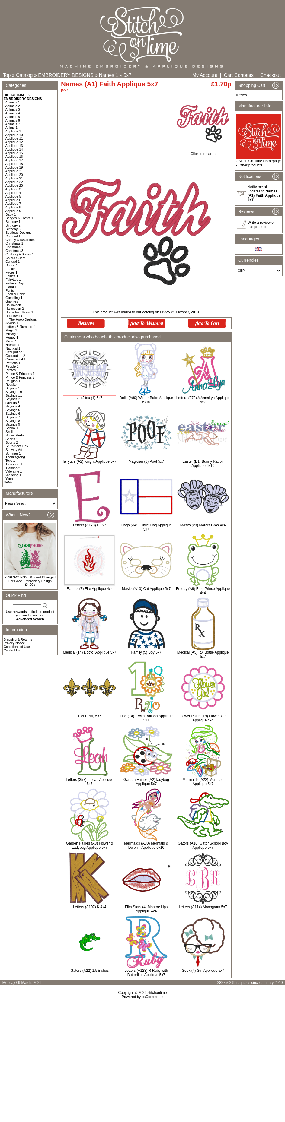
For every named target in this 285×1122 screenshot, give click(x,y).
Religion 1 (12, 381)
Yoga (9, 478)
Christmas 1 (14, 243)
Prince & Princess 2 (19, 377)
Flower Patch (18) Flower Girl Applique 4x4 (202, 718)
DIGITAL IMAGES (17, 95)
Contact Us (12, 650)
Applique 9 (13, 211)
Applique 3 (13, 189)
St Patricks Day (16, 446)
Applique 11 (14, 138)
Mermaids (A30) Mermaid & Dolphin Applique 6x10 (146, 845)
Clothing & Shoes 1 (19, 254)
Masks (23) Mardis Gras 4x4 (203, 525)
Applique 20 (14, 174)
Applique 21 (14, 178)
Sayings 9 (12, 424)
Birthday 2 (13, 225)
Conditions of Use (17, 646)
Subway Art (13, 450)
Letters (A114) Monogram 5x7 (203, 907)
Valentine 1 (13, 471)
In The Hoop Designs (21, 319)
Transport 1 (13, 464)
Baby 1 (10, 214)
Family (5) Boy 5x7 (146, 652)
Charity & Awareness (20, 240)
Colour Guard (15, 258)
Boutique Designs (18, 232)
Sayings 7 (12, 417)
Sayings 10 (13, 392)
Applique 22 (14, 182)
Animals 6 (12, 120)
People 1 (11, 366)
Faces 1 (11, 272)
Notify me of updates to (264, 193)
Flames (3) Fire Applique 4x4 (89, 589)
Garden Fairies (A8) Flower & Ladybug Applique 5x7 (89, 845)
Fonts (9, 290)
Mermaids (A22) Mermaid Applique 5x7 (202, 782)
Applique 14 (14, 149)
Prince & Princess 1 (19, 374)
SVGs (8, 482)
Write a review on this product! (261, 224)
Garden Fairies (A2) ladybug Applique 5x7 (146, 782)
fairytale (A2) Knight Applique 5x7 (89, 461)
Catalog (24, 75)
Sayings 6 (12, 413)
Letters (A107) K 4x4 (89, 907)
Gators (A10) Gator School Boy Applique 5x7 (203, 845)
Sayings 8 (12, 421)
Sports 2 (11, 442)
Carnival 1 (13, 236)
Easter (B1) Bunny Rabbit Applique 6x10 (202, 463)
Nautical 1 (12, 348)
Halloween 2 (14, 308)
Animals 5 (12, 117)
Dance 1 (11, 265)
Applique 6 (13, 200)
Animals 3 (12, 109)
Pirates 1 (11, 370)
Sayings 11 (13, 395)
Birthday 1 (13, 221)
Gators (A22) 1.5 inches (89, 970)
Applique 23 (14, 185)
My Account (204, 75)
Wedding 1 (13, 475)
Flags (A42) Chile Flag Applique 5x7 (146, 527)
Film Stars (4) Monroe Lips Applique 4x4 (146, 909)
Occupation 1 (15, 352)
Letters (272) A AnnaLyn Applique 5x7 (203, 400)
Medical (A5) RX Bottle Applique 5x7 (203, 654)
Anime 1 (11, 127)
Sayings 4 (12, 406)
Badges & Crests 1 (19, 218)
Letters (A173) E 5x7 (89, 525)
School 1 (11, 428)
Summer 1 (13, 453)
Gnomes (11, 301)
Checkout (270, 75)
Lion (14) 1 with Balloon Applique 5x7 (146, 718)
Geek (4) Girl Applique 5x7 (203, 970)
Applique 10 (14, 135)
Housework (13, 316)
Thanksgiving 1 (16, 457)
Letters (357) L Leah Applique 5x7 (89, 782)
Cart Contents (239, 75)
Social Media (14, 435)
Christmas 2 (14, 247)
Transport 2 (13, 468)
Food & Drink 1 (16, 294)
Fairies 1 (11, 276)
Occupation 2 (15, 355)
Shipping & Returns (18, 639)
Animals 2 (12, 106)
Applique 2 (13, 171)
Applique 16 (14, 156)
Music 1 (11, 341)
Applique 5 (13, 196)
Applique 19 (14, 167)
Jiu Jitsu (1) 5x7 (89, 398)
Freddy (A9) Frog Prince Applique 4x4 (203, 591)
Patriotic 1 (12, 363)
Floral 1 (11, 287)
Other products (250, 165)
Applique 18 (14, 164)
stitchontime (157, 992)
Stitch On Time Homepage (259, 161)
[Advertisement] (142, 1051)
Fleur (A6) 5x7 (89, 716)
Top (7, 75)
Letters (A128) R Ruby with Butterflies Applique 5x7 (146, 972)
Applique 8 (13, 207)
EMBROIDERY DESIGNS (65, 75)
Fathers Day (14, 283)
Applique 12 (14, 142)
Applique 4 (13, 193)
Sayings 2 (12, 399)
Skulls (9, 431)
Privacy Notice (14, 643)
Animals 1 (12, 102)
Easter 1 (11, 269)
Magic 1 (11, 330)
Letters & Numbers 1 (20, 326)
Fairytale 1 (13, 279)
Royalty (11, 384)
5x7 (127, 75)
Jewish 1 (11, 323)
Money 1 (11, 337)
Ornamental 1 (15, 359)
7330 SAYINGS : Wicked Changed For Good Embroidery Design (30, 579)
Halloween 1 (14, 305)
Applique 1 (13, 131)
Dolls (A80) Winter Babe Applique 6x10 (146, 400)
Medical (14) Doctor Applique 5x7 (89, 652)
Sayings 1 (12, 388)
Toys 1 (10, 460)
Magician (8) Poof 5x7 (146, 461)
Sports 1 (11, 439)
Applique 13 (14, 145)
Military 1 (12, 334)
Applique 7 (13, 203)
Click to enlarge (203, 152)
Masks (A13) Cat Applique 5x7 (146, 589)
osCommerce (152, 997)
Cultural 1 (12, 261)
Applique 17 (14, 160)
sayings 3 (12, 402)
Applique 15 (14, 153)
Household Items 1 (19, 312)
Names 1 (108, 75)
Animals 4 (12, 113)
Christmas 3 (14, 250)
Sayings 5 (12, 410)
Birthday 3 (13, 229)
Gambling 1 (13, 298)
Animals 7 (12, 124)
